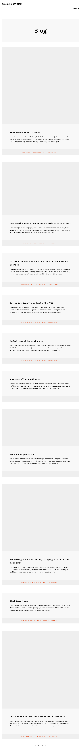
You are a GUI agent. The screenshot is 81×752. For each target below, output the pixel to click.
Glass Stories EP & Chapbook (25, 132)
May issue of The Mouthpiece (25, 379)
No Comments (51, 152)
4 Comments (53, 620)
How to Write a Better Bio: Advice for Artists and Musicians (40, 223)
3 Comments (53, 736)
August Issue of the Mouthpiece (26, 341)
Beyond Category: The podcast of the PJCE (31, 303)
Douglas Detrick (39, 152)
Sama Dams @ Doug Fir (22, 454)
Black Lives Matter (19, 601)
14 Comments (52, 243)
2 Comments (53, 582)
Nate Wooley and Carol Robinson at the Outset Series (37, 716)
